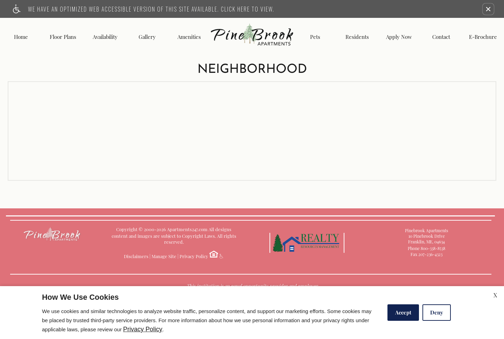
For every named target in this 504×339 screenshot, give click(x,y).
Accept (403, 312)
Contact (441, 37)
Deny (436, 312)
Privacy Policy (194, 256)
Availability (105, 37)
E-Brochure (483, 37)
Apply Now (399, 37)
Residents (357, 37)
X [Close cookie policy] (495, 295)
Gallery (147, 37)
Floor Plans (63, 37)
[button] (488, 9)
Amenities (189, 37)
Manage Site (164, 256)
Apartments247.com (187, 229)
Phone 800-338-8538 (426, 248)
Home (21, 37)
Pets (315, 37)
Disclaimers (136, 256)
